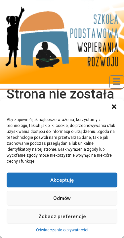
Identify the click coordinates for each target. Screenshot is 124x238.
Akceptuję (62, 180)
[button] (114, 106)
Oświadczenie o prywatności (62, 230)
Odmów (62, 198)
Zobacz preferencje (62, 216)
